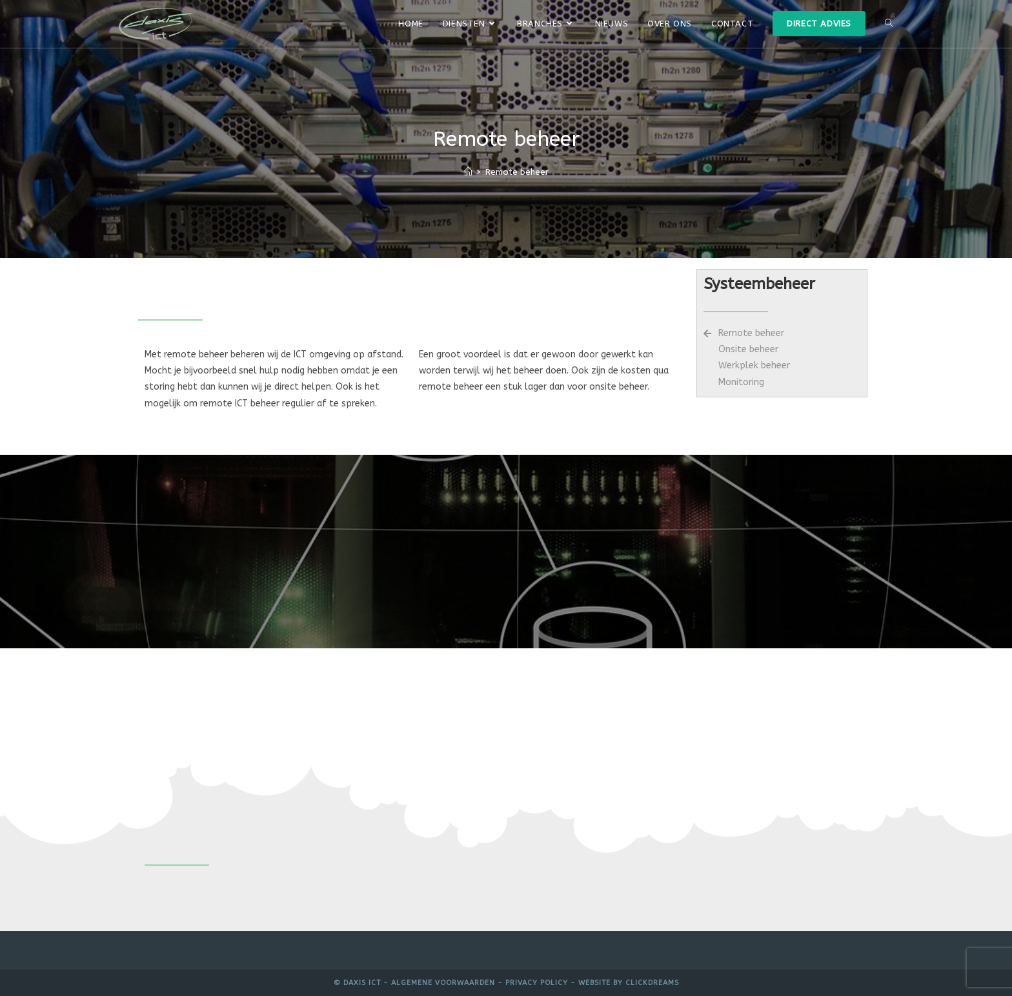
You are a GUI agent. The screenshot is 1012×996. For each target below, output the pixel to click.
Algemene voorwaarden (443, 983)
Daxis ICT (362, 983)
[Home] (468, 172)
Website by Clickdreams (628, 983)
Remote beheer (517, 172)
